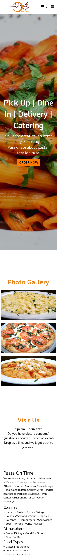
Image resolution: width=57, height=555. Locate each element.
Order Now (28, 162)
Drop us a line (13, 443)
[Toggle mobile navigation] (52, 7)
